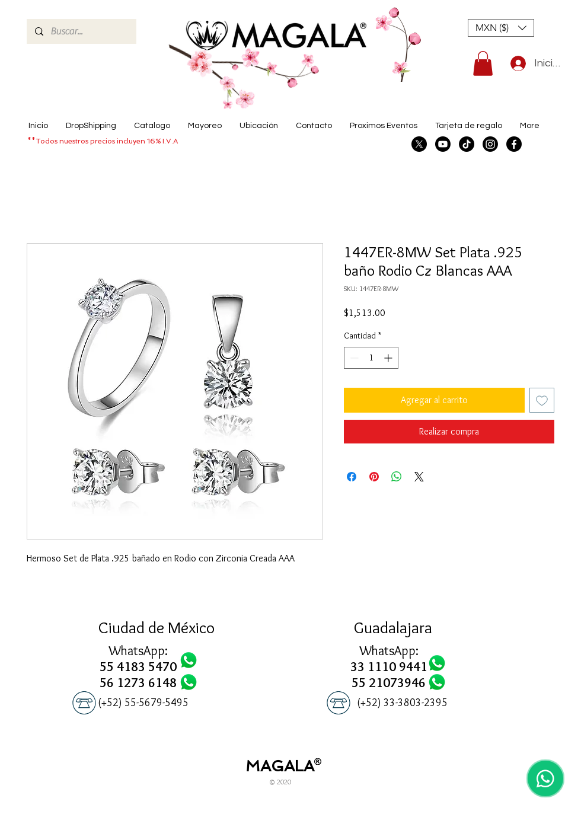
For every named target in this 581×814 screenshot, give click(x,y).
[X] (419, 144)
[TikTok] (466, 144)
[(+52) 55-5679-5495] (143, 703)
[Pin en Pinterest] (374, 477)
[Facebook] (514, 144)
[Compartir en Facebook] (351, 477)
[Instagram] (490, 144)
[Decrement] (353, 357)
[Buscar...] (80, 31)
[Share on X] (419, 477)
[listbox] (501, 28)
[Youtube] (443, 144)
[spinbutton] (371, 357)
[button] (501, 28)
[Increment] (389, 357)
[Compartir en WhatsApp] (397, 477)
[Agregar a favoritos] (541, 400)
